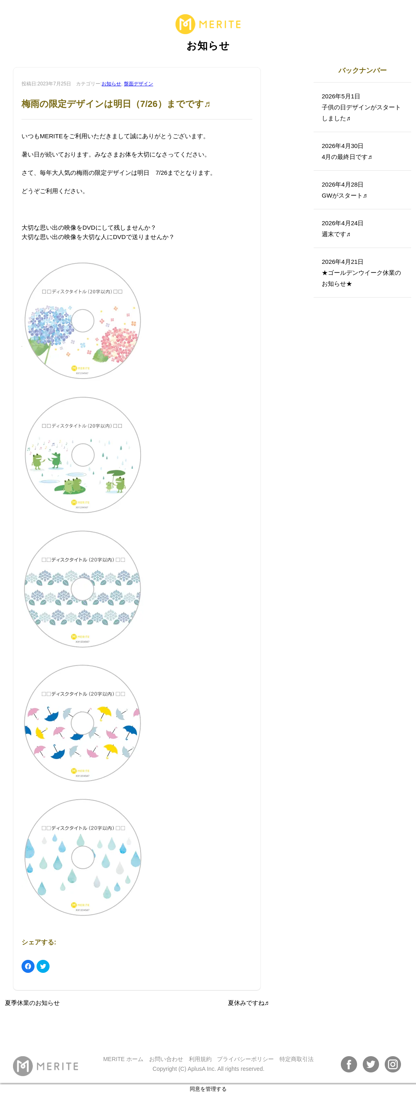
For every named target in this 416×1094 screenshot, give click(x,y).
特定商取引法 (297, 1059)
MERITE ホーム (123, 1059)
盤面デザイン (138, 84)
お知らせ (111, 84)
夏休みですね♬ (248, 1002)
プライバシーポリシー (245, 1059)
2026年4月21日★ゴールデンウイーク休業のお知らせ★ (361, 272)
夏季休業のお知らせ (32, 1002)
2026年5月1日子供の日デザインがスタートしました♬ (361, 107)
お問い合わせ (166, 1059)
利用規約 (200, 1059)
